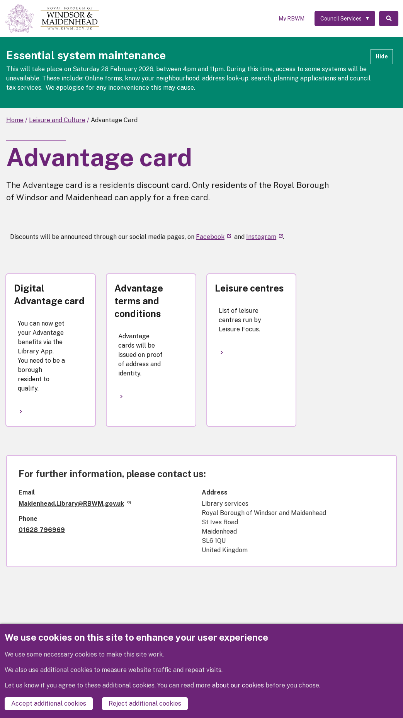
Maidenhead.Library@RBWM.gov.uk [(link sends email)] (75, 503)
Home (15, 120)
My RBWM (291, 18)
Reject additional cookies (145, 703)
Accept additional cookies (48, 703)
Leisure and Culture (57, 120)
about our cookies (238, 685)
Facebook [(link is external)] (213, 236)
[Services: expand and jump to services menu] (345, 18)
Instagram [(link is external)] (264, 236)
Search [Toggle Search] (388, 18)
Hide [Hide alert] (382, 56)
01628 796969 (42, 530)
